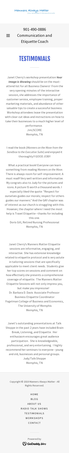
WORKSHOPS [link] (34, 418)
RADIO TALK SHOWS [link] (34, 408)
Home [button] (34, 394)
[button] (8, 35)
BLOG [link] (34, 399)
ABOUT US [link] (34, 403)
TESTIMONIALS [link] (34, 413)
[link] (34, 11)
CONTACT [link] (34, 422)
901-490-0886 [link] (34, 29)
